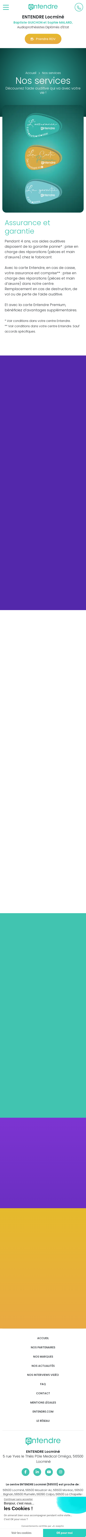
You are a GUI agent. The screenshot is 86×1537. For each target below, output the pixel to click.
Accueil (43, 1338)
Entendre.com (43, 1411)
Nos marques (43, 1356)
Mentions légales (43, 1402)
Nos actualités (43, 1366)
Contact (43, 1393)
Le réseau (43, 1421)
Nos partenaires (43, 1347)
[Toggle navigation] (6, 7)
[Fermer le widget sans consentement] (18, 1499)
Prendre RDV (43, 39)
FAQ (43, 1384)
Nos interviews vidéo (43, 1375)
